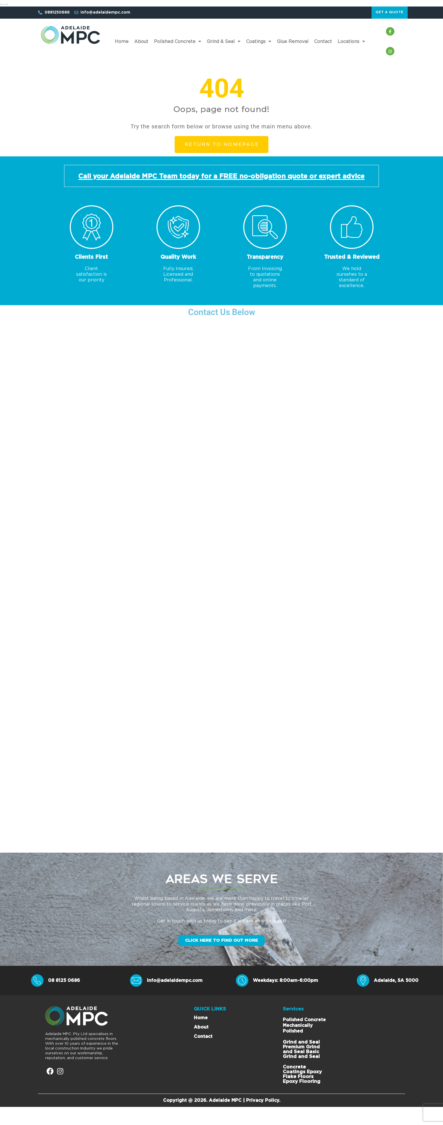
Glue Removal (293, 44)
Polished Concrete (177, 44)
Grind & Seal (223, 44)
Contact (323, 44)
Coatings (258, 44)
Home (122, 44)
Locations (351, 44)
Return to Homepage (222, 147)
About (141, 44)
